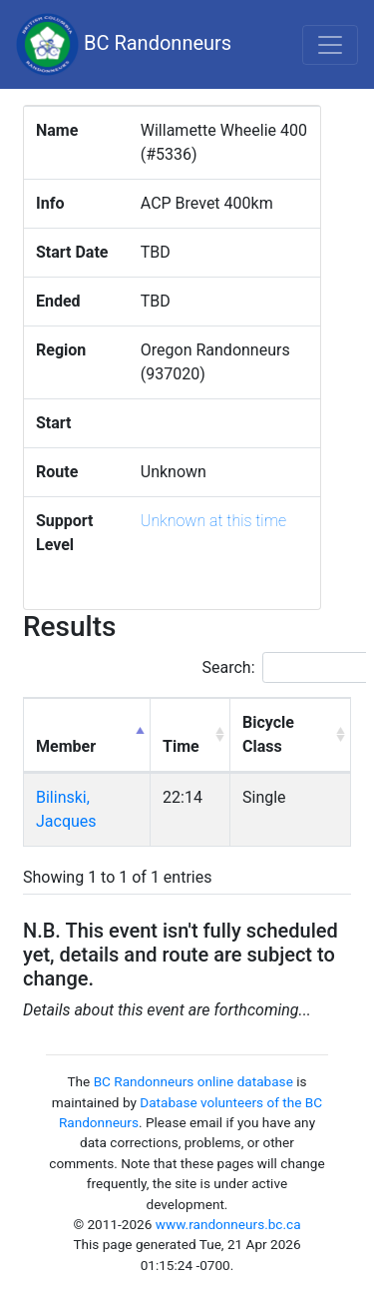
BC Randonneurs (123, 44)
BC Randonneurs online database (193, 1081)
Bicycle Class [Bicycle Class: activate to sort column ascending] (268, 734)
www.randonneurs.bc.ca (228, 1224)
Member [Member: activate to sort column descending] (66, 746)
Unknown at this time (213, 520)
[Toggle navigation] (330, 45)
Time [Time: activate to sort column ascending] (181, 746)
